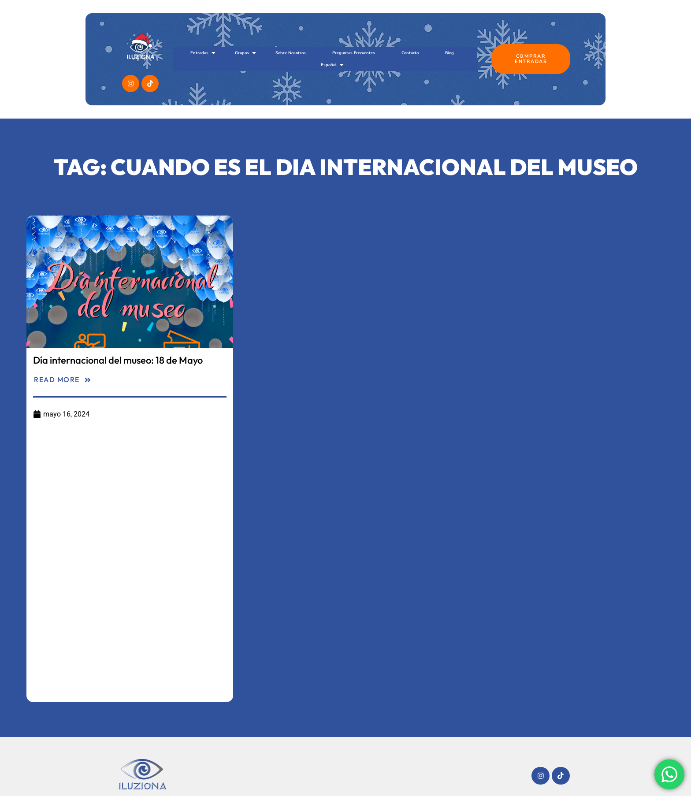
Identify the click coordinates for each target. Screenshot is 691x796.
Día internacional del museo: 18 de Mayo (118, 360)
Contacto (410, 53)
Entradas (202, 53)
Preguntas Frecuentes (353, 53)
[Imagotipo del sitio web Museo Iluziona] (142, 774)
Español (332, 65)
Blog (449, 53)
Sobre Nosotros (290, 53)
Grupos (245, 53)
